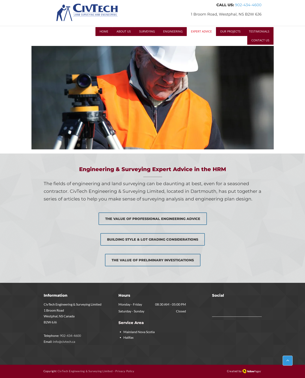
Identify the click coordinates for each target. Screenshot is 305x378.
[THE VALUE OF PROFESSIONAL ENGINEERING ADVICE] (153, 218)
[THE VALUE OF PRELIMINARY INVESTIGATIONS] (152, 260)
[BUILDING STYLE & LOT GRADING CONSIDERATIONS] (152, 239)
